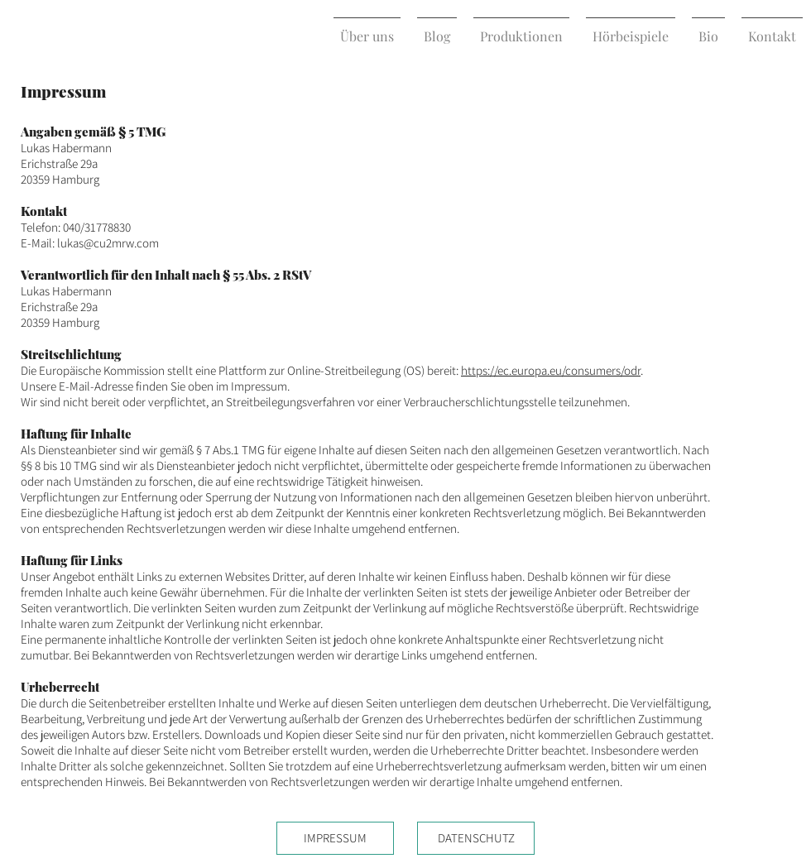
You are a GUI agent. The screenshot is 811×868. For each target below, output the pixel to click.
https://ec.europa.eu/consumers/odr (551, 370)
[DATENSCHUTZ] (476, 838)
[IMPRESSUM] (335, 838)
